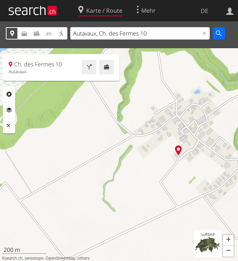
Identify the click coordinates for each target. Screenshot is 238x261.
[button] (228, 240)
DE (204, 11)
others (83, 258)
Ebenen (9, 110)
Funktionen (9, 125)
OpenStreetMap (60, 258)
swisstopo (34, 258)
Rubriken (9, 94)
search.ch (13, 258)
